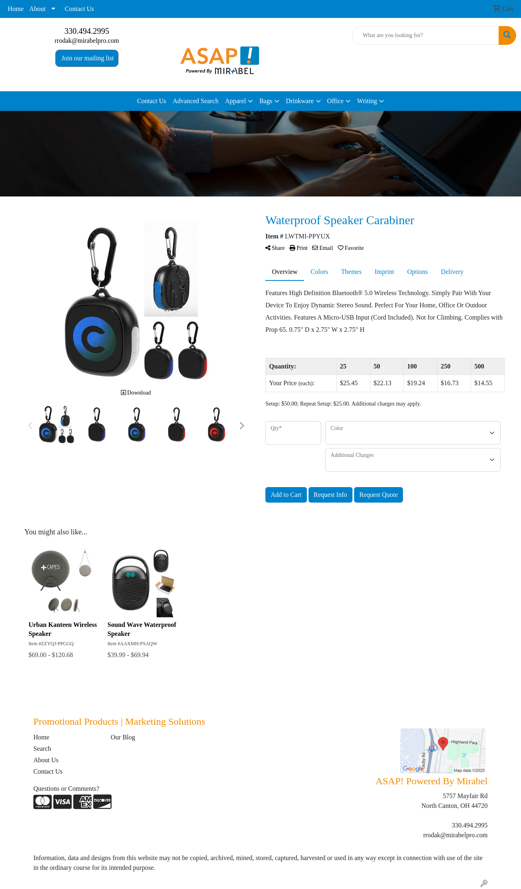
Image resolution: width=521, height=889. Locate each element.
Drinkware (299, 100)
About (37, 8)
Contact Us (79, 8)
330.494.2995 (86, 30)
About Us (46, 760)
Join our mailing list (87, 58)
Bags (265, 100)
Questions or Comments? (66, 788)
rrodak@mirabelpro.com (87, 40)
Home (16, 8)
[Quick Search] (425, 35)
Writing (367, 100)
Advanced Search (195, 100)
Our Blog (123, 737)
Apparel (235, 100)
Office (335, 100)
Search (42, 748)
